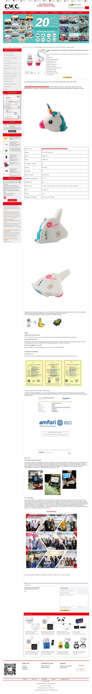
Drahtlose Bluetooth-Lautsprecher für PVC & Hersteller (54, 148)
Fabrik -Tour (34, 679)
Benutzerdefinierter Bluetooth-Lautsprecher (38, 583)
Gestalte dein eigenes (67, 12)
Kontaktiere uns (44, 12)
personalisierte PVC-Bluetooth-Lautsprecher (37, 87)
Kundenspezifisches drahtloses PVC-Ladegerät (10, 58)
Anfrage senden (63, 667)
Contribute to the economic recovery (11, 211)
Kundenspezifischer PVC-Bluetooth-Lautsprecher (23, 47)
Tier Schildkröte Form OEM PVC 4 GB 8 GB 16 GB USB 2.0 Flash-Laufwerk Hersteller (15, 151)
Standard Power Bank (8, 78)
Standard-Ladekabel (8, 81)
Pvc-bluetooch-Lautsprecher (54, 583)
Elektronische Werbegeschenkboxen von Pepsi (14, 165)
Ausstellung (24, 667)
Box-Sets (5, 89)
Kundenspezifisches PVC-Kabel (10, 73)
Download (79, 12)
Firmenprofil (25, 669)
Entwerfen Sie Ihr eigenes (65, 666)
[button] (87, 28)
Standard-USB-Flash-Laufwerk (10, 76)
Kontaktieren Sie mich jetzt (12, 200)
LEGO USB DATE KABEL (9, 219)
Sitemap (53, 679)
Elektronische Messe (8, 241)
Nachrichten (55, 12)
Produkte (24, 12)
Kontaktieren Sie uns (64, 679)
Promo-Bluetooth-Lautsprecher (68, 583)
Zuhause (7, 12)
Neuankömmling (7, 86)
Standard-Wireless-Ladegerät (10, 84)
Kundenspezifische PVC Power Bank (10, 69)
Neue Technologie (45, 667)
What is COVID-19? (45, 666)
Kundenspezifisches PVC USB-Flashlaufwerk (10, 63)
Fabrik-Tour (33, 12)
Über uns (15, 12)
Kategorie (10, 47)
